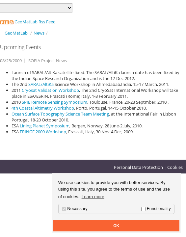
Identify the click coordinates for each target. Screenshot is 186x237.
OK (116, 226)
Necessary (75, 208)
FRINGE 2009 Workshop (43, 132)
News (39, 33)
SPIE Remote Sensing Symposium (54, 102)
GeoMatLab (16, 33)
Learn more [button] (93, 196)
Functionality (156, 208)
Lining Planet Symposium (44, 126)
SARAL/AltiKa (41, 84)
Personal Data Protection (138, 167)
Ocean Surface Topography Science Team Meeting (60, 114)
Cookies (175, 167)
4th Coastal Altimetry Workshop (43, 108)
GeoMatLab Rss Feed (28, 22)
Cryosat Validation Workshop (50, 90)
